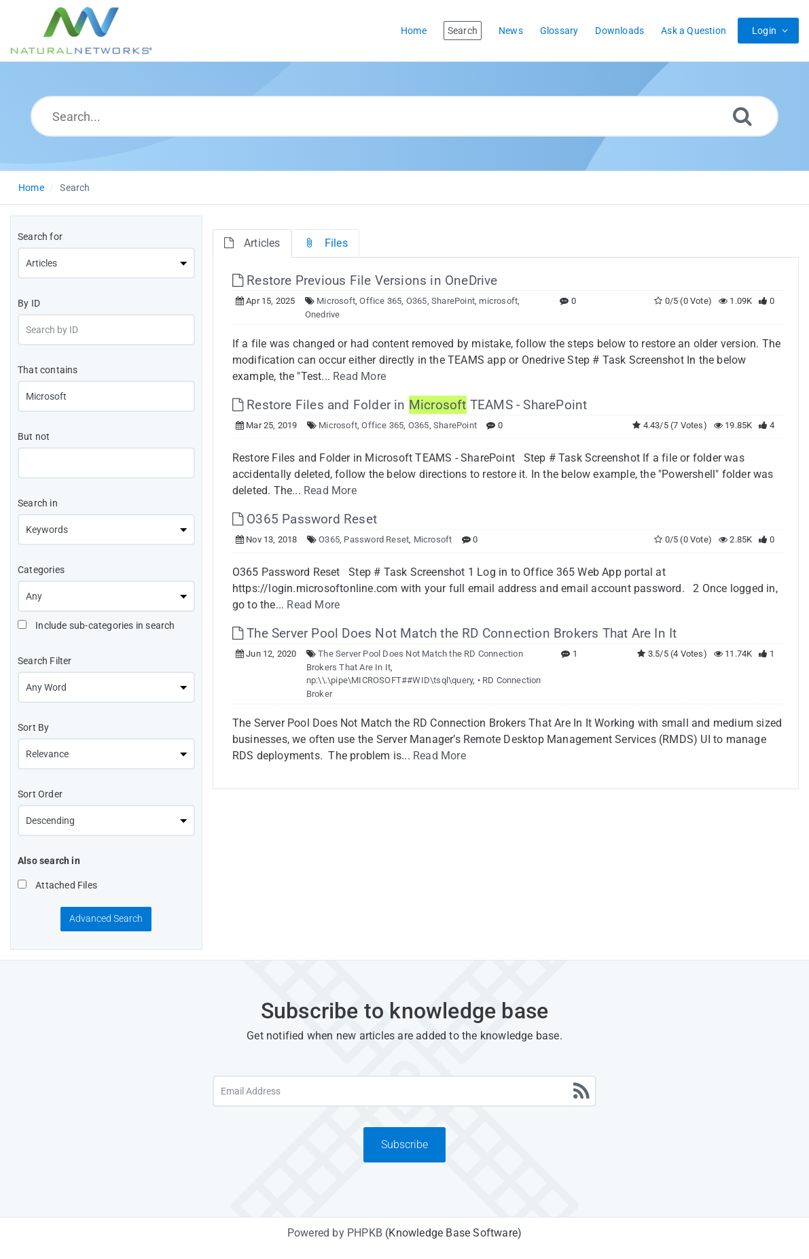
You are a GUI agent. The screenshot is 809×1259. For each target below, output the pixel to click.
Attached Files (57, 885)
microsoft (498, 301)
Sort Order (40, 794)
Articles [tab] (252, 243)
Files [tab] (326, 243)
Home (31, 187)
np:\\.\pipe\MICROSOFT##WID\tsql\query (389, 680)
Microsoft (336, 301)
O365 (416, 301)
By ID (29, 303)
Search (75, 187)
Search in (38, 503)
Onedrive (322, 314)
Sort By (33, 727)
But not (34, 436)
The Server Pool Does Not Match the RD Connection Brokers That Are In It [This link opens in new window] (454, 633)
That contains (48, 369)
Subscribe (404, 1144)
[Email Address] (405, 1091)
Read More (359, 376)
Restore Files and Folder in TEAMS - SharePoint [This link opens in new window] (410, 405)
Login (764, 30)
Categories (41, 569)
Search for (40, 236)
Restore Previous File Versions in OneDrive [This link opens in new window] (365, 280)
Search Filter (45, 660)
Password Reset (376, 539)
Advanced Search (106, 918)
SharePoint (453, 301)
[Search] (742, 116)
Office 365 (380, 301)
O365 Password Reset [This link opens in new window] (304, 519)
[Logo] (81, 30)
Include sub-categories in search (96, 625)
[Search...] (404, 116)
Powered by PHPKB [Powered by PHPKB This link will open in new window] (334, 1232)
